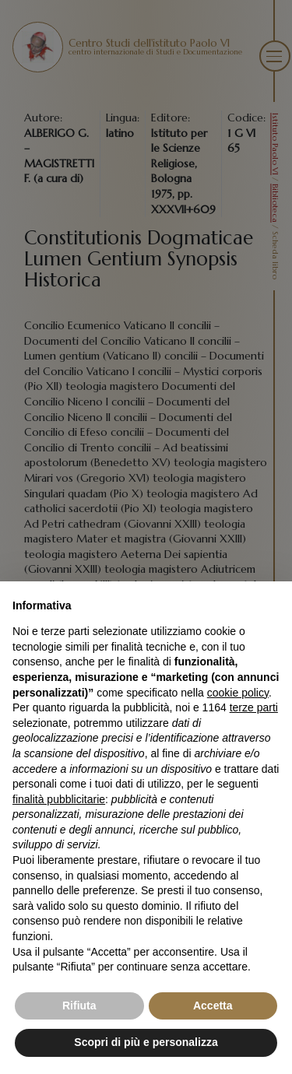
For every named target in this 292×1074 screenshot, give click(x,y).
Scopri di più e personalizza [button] (145, 1042)
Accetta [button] (213, 1005)
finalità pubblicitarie (58, 799)
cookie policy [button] (238, 692)
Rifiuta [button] (79, 1005)
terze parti (254, 707)
